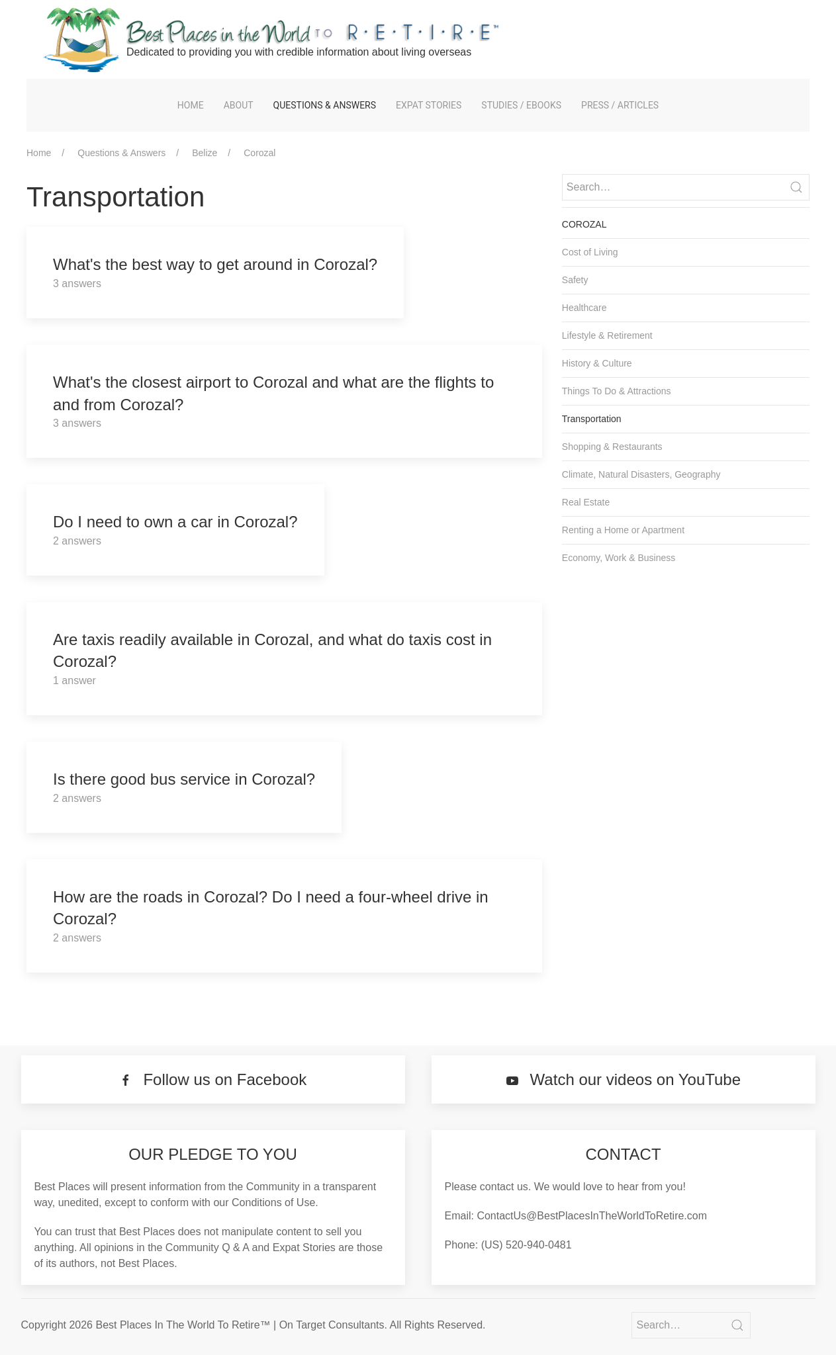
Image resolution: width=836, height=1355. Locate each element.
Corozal (259, 153)
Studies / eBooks (521, 105)
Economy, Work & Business (618, 557)
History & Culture (597, 363)
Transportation (592, 419)
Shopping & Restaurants (612, 446)
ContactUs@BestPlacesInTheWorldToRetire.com (592, 1215)
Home (190, 105)
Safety (575, 280)
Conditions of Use (273, 1202)
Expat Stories (428, 105)
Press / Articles (620, 105)
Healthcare (584, 307)
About (239, 105)
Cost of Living (590, 252)
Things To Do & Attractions (616, 391)
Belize (204, 153)
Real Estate (586, 502)
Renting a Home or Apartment (623, 530)
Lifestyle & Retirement (607, 335)
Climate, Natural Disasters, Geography (641, 474)
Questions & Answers (324, 105)
